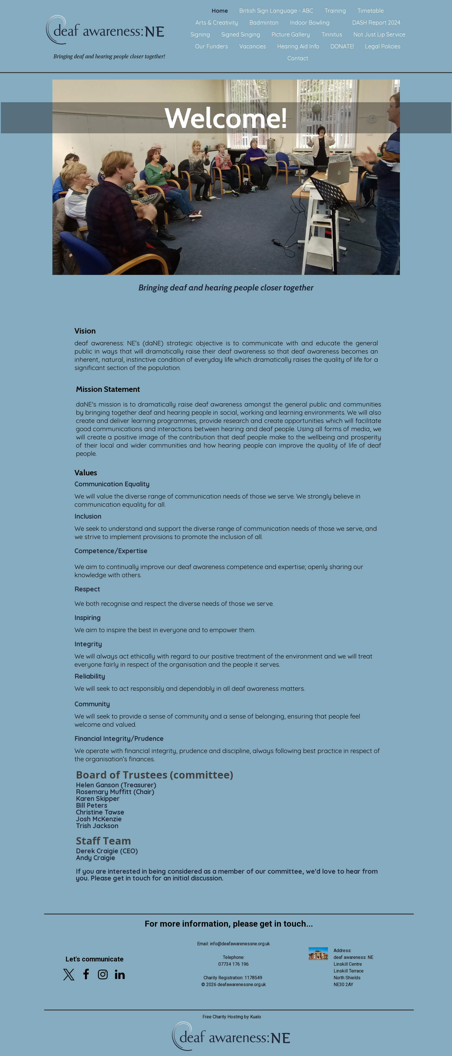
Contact (297, 58)
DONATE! (342, 46)
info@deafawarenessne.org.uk (240, 943)
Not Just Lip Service (379, 34)
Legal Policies (382, 46)
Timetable (370, 10)
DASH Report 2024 (376, 22)
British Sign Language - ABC (276, 10)
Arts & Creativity (216, 22)
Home (220, 10)
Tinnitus (331, 34)
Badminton (264, 22)
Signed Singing (240, 34)
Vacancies (252, 46)
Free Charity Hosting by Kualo (231, 1016)
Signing (200, 34)
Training (335, 10)
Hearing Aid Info (298, 46)
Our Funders (211, 46)
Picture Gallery (291, 34)
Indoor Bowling (310, 22)
